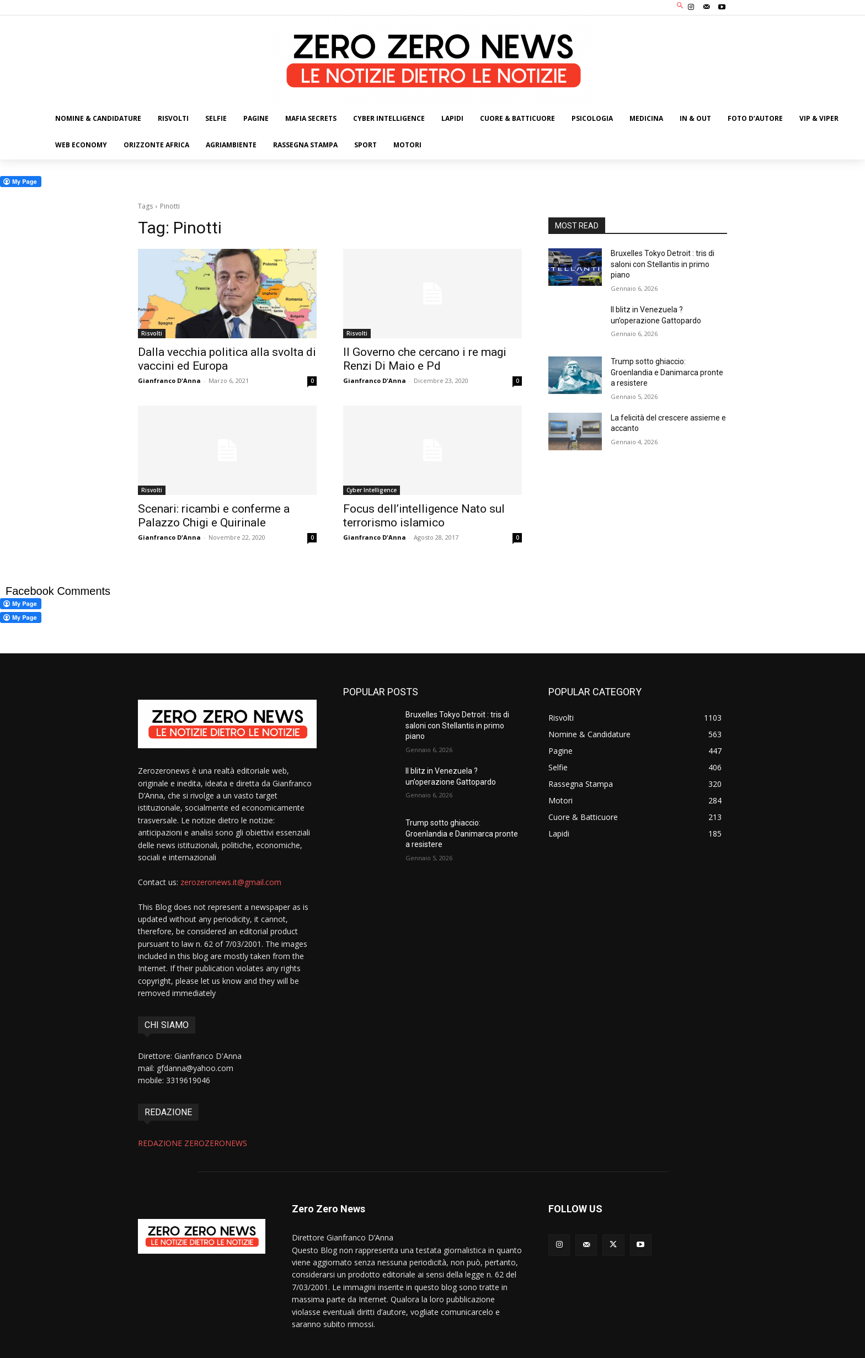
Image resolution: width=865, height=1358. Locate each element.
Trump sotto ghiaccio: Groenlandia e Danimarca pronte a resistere (667, 372)
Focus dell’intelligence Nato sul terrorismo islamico (424, 515)
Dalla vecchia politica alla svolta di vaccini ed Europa (227, 358)
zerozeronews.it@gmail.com (230, 882)
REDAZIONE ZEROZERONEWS (192, 1143)
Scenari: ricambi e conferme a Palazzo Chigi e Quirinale (214, 515)
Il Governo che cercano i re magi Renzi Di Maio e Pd (424, 358)
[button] (680, 6)
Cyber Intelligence (371, 490)
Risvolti (151, 333)
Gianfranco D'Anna (169, 380)
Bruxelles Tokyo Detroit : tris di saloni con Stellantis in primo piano (662, 264)
